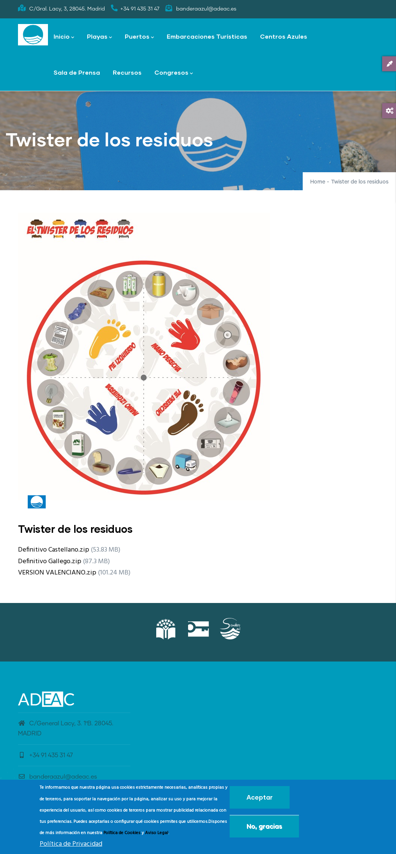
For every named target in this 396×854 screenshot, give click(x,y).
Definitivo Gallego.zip (49, 561)
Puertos (139, 37)
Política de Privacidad (71, 845)
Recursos (127, 72)
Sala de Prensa (77, 72)
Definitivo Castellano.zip (53, 549)
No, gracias (264, 828)
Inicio (64, 37)
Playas (99, 37)
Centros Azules (283, 36)
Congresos (173, 73)
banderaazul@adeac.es (57, 777)
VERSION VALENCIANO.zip (57, 572)
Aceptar (260, 799)
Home (317, 182)
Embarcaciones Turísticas (207, 36)
